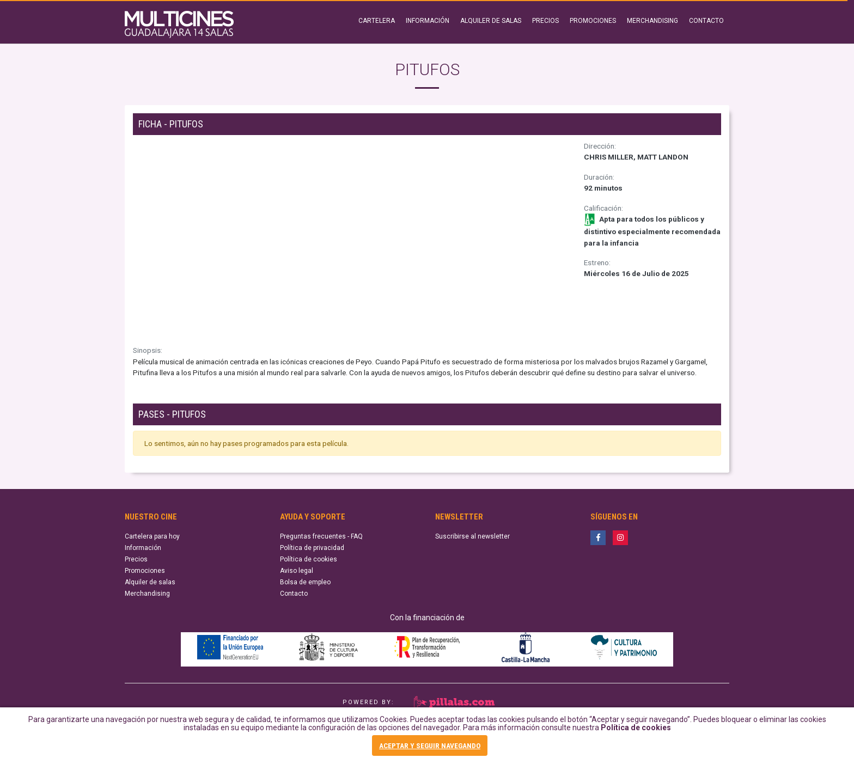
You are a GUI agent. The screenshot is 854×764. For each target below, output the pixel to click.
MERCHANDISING (652, 21)
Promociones (145, 570)
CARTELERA (376, 21)
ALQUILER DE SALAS (490, 21)
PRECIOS (545, 21)
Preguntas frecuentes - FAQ (321, 536)
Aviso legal (296, 570)
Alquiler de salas (150, 582)
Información (143, 548)
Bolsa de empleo (305, 582)
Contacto (294, 593)
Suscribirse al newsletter (472, 536)
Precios (136, 559)
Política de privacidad (312, 548)
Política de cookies (636, 728)
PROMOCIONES (593, 21)
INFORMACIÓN (427, 21)
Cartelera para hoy (152, 536)
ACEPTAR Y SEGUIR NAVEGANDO (429, 745)
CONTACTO (706, 21)
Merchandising (147, 593)
